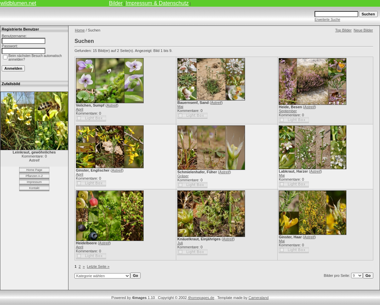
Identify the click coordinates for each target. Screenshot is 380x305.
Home (80, 30)
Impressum (34, 182)
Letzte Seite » (98, 266)
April (79, 109)
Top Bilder (343, 30)
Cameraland (258, 298)
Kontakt (34, 188)
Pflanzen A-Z (34, 176)
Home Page (34, 170)
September (288, 111)
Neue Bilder (363, 30)
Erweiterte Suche (327, 19)
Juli (180, 243)
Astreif (112, 105)
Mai (180, 107)
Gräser (183, 176)
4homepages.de (201, 298)
